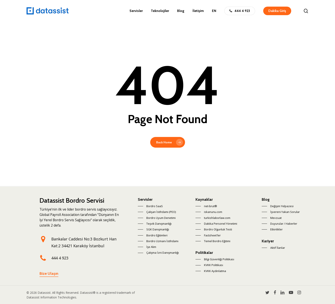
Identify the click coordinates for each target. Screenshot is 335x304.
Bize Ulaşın (49, 273)
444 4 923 (59, 257)
